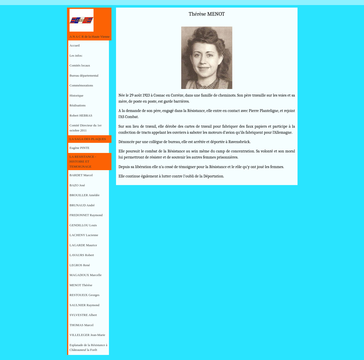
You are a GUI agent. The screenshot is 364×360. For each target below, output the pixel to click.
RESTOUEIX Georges (84, 295)
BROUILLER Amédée (85, 195)
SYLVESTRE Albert (83, 315)
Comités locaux (80, 65)
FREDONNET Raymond (86, 215)
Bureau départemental (84, 75)
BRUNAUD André (82, 205)
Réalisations (78, 105)
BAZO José (77, 185)
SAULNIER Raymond (84, 305)
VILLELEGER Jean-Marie (87, 335)
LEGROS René (80, 265)
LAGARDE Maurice (83, 245)
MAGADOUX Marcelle (86, 275)
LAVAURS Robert (82, 255)
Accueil (75, 45)
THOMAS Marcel (82, 325)
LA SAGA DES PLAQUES (88, 139)
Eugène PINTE (79, 148)
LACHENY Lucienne (84, 235)
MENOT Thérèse (81, 285)
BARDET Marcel (81, 175)
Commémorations (81, 85)
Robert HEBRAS (81, 115)
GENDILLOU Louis (83, 225)
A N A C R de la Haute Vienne (90, 36)
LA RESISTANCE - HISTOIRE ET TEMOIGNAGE (83, 161)
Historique (76, 95)
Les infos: (76, 55)
